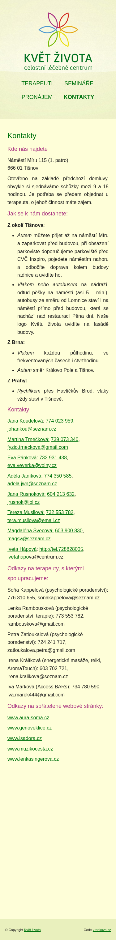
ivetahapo (18, 556)
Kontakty (79, 97)
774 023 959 (59, 420)
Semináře (78, 83)
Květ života (32, 930)
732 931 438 (53, 457)
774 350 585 (57, 476)
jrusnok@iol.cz (23, 502)
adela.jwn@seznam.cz (32, 483)
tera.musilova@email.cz (33, 520)
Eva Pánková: (22, 457)
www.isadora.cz (24, 738)
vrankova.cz (102, 930)
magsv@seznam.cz (29, 538)
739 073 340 (65, 439)
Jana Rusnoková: (26, 494)
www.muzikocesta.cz (30, 748)
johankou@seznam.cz (31, 429)
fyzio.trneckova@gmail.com (37, 447)
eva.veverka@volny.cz (32, 465)
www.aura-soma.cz (28, 717)
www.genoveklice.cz (29, 727)
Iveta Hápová (22, 549)
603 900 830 (69, 530)
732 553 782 (60, 512)
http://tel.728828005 (61, 549)
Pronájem (37, 97)
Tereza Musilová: (26, 512)
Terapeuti (37, 83)
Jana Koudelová (25, 420)
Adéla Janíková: (25, 476)
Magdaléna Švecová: (30, 530)
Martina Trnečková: (28, 439)
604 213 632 (61, 494)
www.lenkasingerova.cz (33, 759)
